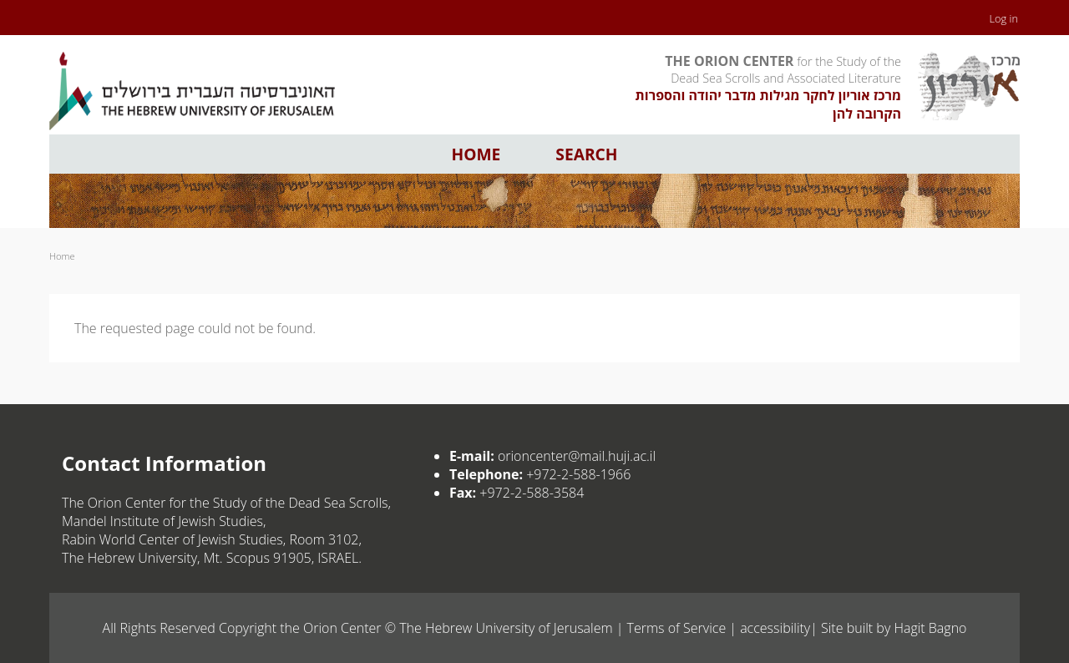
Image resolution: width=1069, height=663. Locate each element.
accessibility (775, 628)
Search (586, 154)
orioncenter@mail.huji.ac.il (577, 456)
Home (476, 154)
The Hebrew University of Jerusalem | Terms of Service (562, 628)
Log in (1004, 18)
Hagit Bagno (930, 628)
